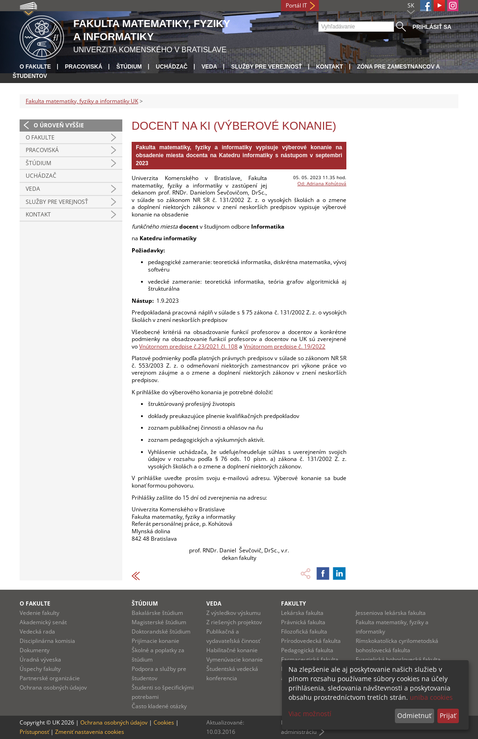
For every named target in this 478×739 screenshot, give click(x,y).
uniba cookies (431, 697)
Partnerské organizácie (50, 678)
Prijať (448, 715)
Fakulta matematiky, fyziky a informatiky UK (82, 101)
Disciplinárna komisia (47, 641)
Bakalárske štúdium (157, 613)
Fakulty (293, 603)
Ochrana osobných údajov (53, 687)
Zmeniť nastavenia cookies (89, 732)
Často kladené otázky (159, 706)
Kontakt (329, 66)
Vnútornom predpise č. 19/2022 (284, 346)
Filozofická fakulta (304, 631)
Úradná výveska (40, 659)
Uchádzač (172, 66)
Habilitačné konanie (232, 650)
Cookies (164, 722)
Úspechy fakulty (40, 669)
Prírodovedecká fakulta (311, 641)
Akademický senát (43, 622)
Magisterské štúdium (159, 622)
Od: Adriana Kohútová (321, 183)
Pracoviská (83, 66)
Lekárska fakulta (302, 613)
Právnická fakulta (303, 622)
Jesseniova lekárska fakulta (391, 613)
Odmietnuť (414, 715)
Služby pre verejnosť (266, 66)
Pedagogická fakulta (307, 650)
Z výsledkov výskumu (233, 613)
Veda (209, 66)
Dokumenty (34, 650)
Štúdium (129, 66)
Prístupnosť (34, 732)
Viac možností (309, 713)
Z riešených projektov (234, 622)
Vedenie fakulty (39, 613)
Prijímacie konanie (155, 641)
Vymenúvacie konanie (234, 659)
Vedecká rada (37, 631)
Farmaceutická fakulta (309, 659)
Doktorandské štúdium (161, 631)
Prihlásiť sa (432, 27)
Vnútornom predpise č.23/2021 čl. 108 (188, 346)
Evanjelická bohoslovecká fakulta (398, 659)
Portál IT (296, 5)
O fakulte (35, 66)
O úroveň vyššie (59, 125)
